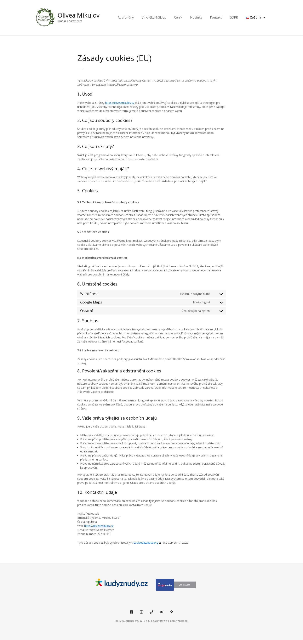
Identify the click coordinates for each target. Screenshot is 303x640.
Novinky (211, 17)
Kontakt (231, 17)
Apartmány (141, 17)
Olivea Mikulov (81, 15)
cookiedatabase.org (146, 542)
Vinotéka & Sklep (169, 17)
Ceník (193, 17)
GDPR (249, 17)
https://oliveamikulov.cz (119, 103)
